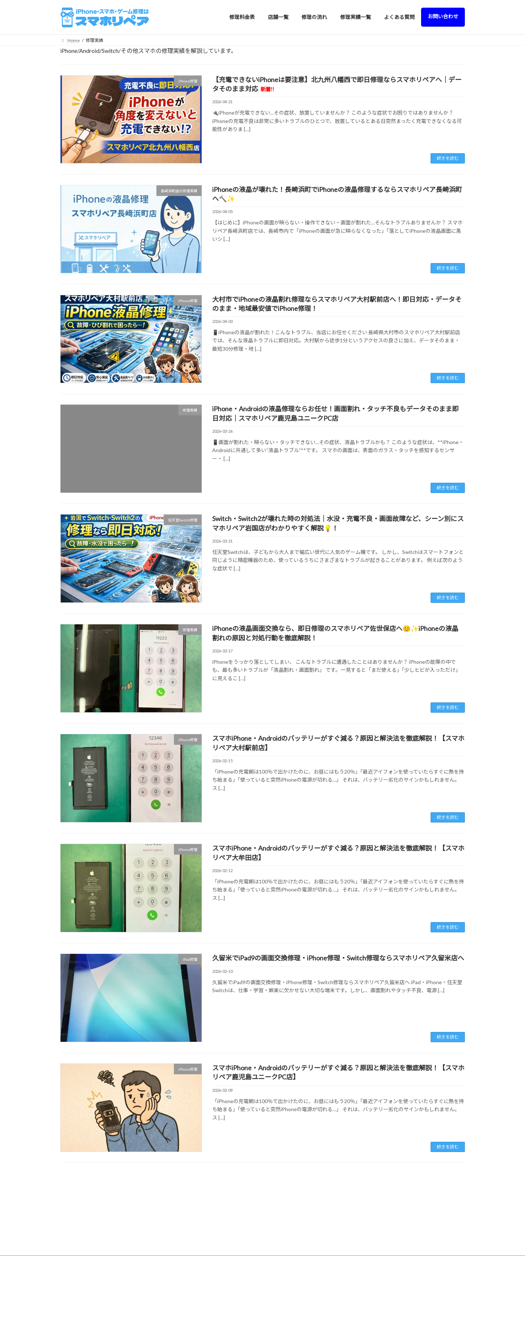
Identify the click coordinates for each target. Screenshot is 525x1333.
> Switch (285, 1259)
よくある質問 (389, 1273)
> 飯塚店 (181, 1299)
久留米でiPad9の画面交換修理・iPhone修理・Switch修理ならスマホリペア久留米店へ (338, 958)
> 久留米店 (183, 1248)
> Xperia (285, 1295)
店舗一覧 (177, 1235)
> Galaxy (285, 1307)
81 (275, 1181)
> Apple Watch (290, 1283)
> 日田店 (181, 1286)
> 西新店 (181, 1260)
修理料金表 (283, 1235)
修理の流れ (387, 1248)
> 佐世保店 (183, 1311)
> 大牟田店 (183, 1324)
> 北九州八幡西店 (190, 1273)
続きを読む (448, 158)
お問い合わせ (389, 1286)
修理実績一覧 (389, 1260)
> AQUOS (286, 1319)
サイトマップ (389, 1311)
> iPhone (285, 1247)
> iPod (283, 1271)
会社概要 (385, 1299)
